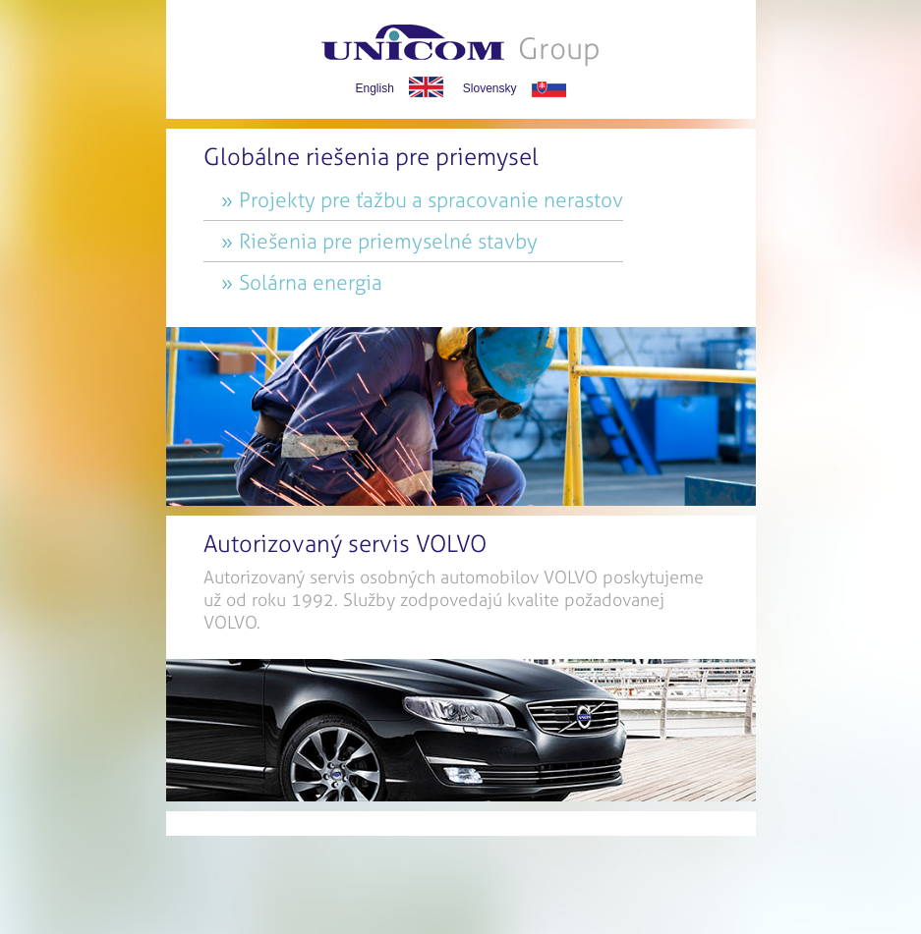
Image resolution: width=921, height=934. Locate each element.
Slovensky (490, 88)
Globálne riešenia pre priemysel (371, 157)
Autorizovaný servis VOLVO (345, 544)
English (374, 88)
